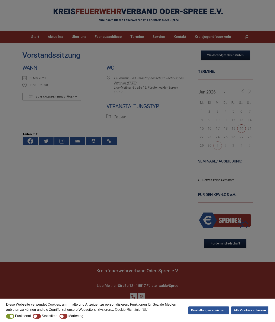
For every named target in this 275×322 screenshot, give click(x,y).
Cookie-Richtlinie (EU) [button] (131, 309)
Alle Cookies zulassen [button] (250, 310)
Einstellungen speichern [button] (208, 310)
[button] (10, 316)
